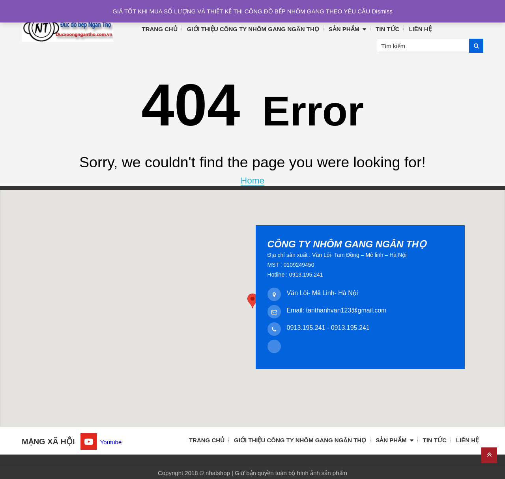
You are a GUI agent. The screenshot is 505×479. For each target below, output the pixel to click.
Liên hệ (420, 29)
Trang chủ (160, 29)
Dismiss (382, 11)
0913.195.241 (306, 327)
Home (252, 180)
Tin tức (387, 29)
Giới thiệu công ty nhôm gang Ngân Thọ (253, 29)
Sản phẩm (344, 29)
